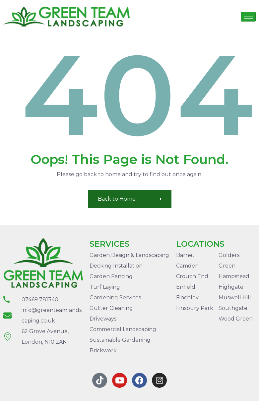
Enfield (185, 287)
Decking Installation (116, 266)
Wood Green (236, 319)
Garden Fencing (111, 276)
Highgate (231, 287)
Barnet (185, 255)
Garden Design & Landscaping (129, 255)
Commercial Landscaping (123, 329)
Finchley (187, 297)
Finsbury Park (194, 308)
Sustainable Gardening (120, 340)
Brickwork (103, 350)
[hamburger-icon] (248, 17)
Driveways (103, 319)
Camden (187, 266)
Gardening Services (115, 297)
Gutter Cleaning (111, 308)
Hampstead (234, 276)
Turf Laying (105, 287)
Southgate (233, 308)
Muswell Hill (235, 297)
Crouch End (192, 276)
